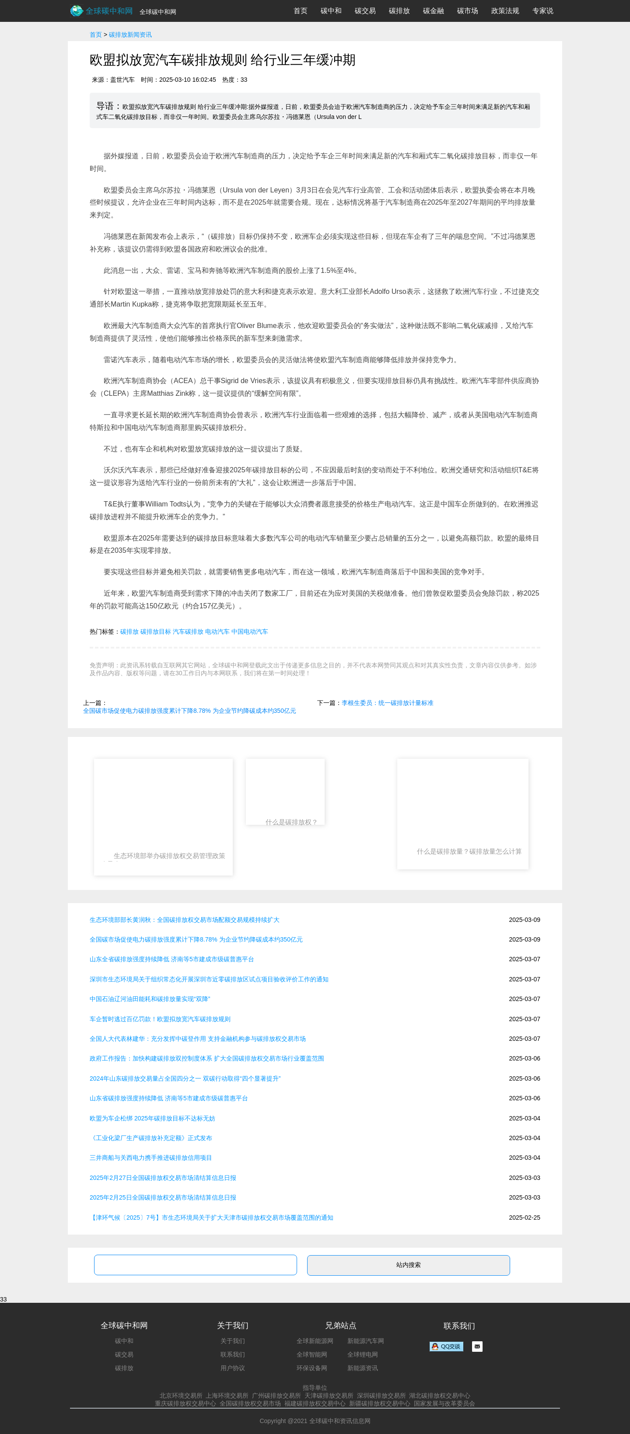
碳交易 (365, 10)
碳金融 (433, 10)
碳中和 (331, 10)
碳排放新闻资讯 (130, 34)
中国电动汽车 (249, 631)
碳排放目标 (155, 631)
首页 (301, 10)
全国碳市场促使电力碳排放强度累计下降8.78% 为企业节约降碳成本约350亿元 (189, 710)
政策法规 (505, 10)
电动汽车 (217, 631)
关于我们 (232, 1340)
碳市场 (467, 10)
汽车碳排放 (188, 631)
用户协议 (232, 1367)
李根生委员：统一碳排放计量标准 (388, 702)
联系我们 (232, 1354)
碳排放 (399, 10)
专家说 (542, 10)
